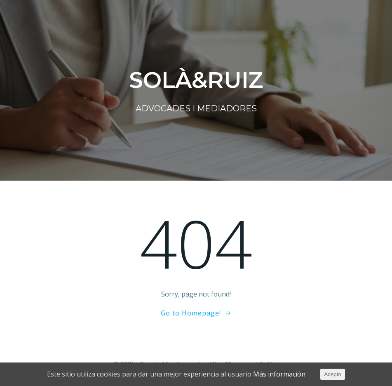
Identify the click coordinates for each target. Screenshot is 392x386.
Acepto (332, 374)
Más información (279, 374)
